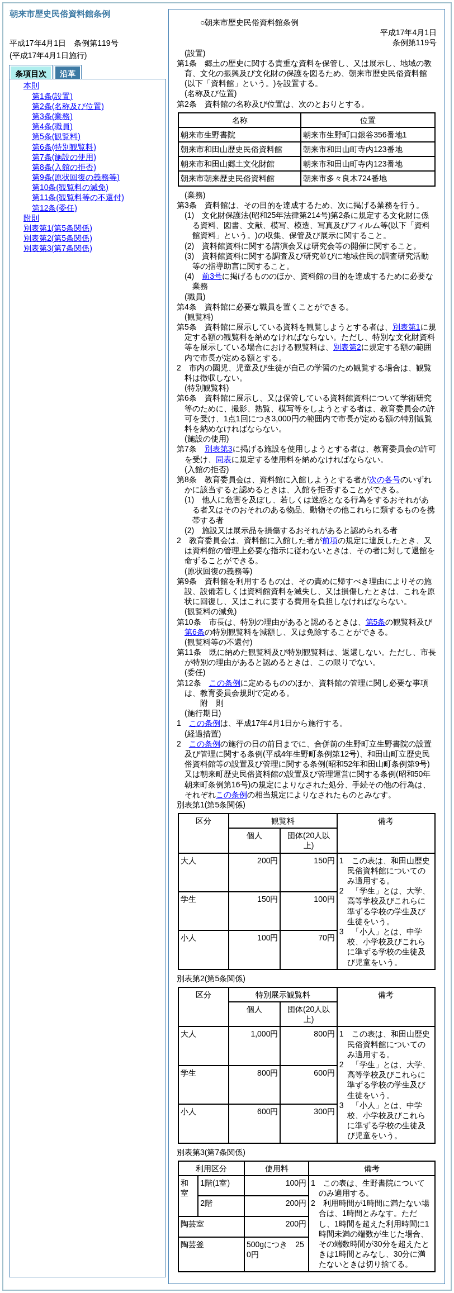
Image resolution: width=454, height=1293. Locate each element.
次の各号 (384, 479)
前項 (330, 540)
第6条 (195, 632)
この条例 (224, 682)
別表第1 (406, 326)
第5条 (376, 621)
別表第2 (347, 347)
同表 (223, 459)
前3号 (212, 276)
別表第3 (219, 448)
